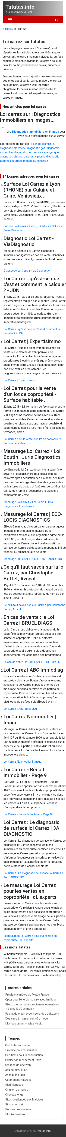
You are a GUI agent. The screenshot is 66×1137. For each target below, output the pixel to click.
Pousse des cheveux (18, 1109)
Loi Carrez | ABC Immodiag (20, 708)
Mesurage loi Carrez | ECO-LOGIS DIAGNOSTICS (34, 559)
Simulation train (14, 1104)
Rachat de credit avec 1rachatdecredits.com (32, 1013)
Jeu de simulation (16, 1070)
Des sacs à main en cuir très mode (26, 1018)
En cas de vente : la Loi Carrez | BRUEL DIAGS (32, 662)
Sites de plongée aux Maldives (24, 1099)
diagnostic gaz (36, 148)
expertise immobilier (22, 160)
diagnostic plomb (34, 156)
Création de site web (18, 1065)
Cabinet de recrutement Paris (23, 1060)
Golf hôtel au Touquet (18, 1045)
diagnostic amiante (42, 143)
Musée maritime (15, 1114)
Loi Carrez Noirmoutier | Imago (22, 761)
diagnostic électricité (13, 148)
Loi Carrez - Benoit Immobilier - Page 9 (28, 814)
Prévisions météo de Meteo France (27, 994)
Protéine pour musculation (21, 1050)
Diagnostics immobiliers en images (35, 131)
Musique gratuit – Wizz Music (23, 1023)
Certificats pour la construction (24, 1055)
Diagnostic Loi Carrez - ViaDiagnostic (27, 270)
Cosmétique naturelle (18, 1079)
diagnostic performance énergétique (36, 152)
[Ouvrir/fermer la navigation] (9, 19)
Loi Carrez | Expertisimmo (20, 380)
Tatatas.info (19, 7)
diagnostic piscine (11, 156)
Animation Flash (15, 1075)
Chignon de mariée (16, 1089)
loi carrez (42, 160)
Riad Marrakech (14, 1084)
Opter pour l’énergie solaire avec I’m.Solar (30, 999)
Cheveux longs (14, 1094)
